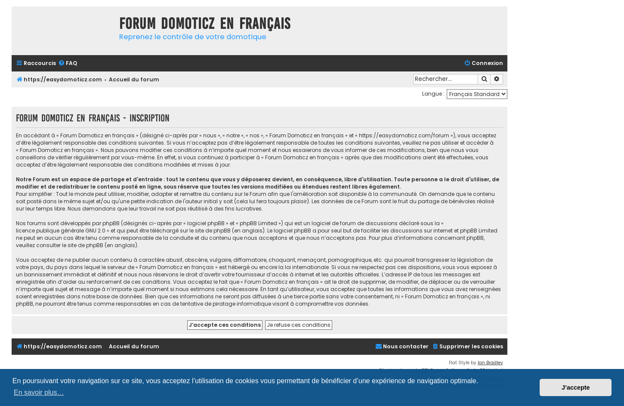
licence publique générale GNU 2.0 (60, 230)
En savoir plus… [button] (39, 392)
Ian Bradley (490, 363)
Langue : (433, 93)
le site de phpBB (210, 230)
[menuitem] (67, 63)
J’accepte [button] (576, 387)
